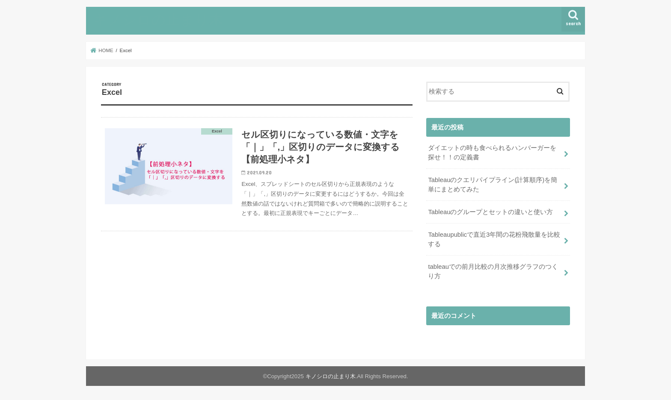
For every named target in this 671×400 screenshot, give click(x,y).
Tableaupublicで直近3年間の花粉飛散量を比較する (494, 239)
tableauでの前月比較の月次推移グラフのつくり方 (493, 271)
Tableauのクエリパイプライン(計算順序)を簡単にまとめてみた (492, 184)
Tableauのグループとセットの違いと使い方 (490, 212)
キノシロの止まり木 (158, 19)
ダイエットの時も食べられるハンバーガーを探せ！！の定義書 (492, 152)
